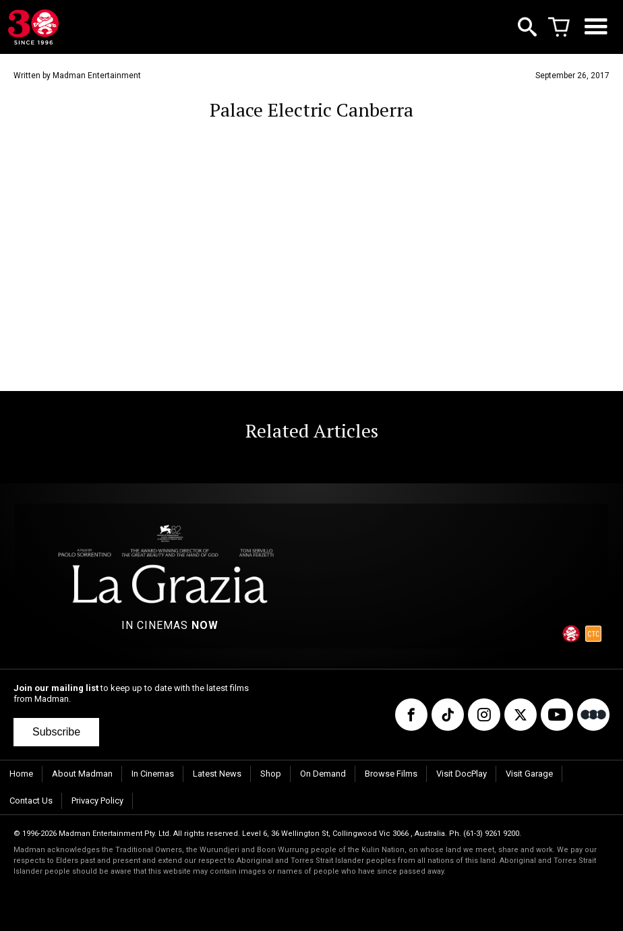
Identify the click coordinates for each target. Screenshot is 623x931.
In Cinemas (152, 774)
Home (21, 774)
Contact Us (31, 800)
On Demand (323, 774)
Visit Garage (529, 774)
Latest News (217, 774)
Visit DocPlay (461, 774)
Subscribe (56, 732)
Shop (270, 774)
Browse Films (391, 774)
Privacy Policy (97, 800)
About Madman (82, 774)
